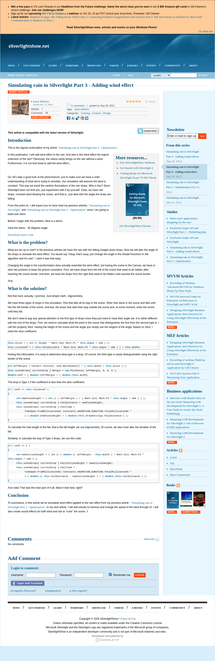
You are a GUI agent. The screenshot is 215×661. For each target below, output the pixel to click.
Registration (54, 588)
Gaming (85, 113)
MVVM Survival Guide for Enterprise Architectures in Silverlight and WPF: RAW (184, 300)
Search (202, 75)
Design (107, 113)
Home (11, 75)
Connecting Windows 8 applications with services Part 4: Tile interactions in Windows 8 (138, 17)
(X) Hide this (205, 31)
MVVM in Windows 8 (55, 13)
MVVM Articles (180, 276)
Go (202, 136)
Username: (17, 572)
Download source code (20, 234)
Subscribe (149, 536)
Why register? (79, 588)
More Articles (40, 117)
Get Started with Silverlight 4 (136, 168)
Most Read (176, 469)
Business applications (184, 391)
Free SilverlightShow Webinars (137, 162)
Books (170, 485)
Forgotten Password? (24, 588)
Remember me (121, 572)
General (96, 113)
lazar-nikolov (81, 109)
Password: (66, 572)
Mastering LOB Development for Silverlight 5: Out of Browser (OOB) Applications (185, 423)
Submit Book (190, 512)
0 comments (78, 105)
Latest (173, 457)
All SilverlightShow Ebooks (135, 226)
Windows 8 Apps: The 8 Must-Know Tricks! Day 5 (58, 17)
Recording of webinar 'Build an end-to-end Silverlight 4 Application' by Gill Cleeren (186, 363)
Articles (31, 75)
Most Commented (180, 474)
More (171, 327)
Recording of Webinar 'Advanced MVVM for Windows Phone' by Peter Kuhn (185, 286)
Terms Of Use (128, 616)
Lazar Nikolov (41, 101)
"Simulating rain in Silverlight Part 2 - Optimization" (87, 147)
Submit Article (18, 92)
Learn (20, 75)
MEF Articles (178, 336)
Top (172, 463)
